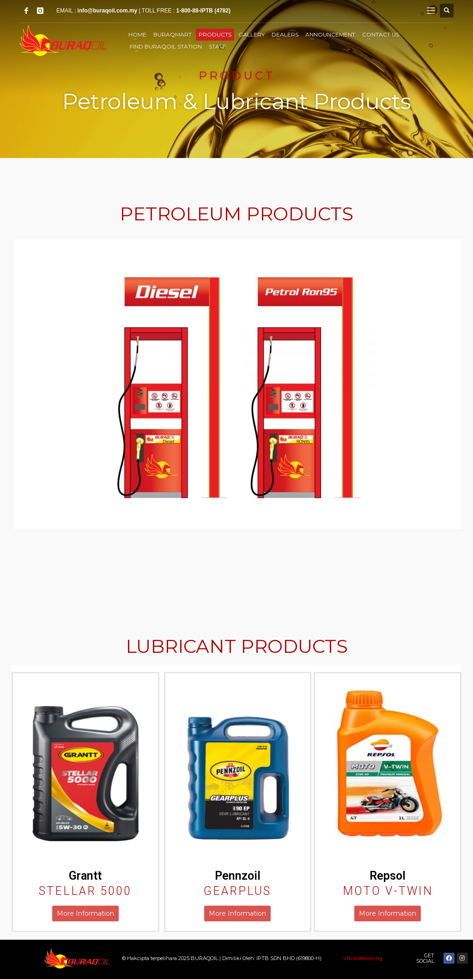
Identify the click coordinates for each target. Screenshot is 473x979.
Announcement (330, 34)
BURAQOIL (205, 958)
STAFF (217, 46)
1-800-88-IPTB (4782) (203, 10)
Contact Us (380, 34)
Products (215, 34)
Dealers (285, 34)
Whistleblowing (362, 958)
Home (137, 34)
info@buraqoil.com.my (108, 10)
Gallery (251, 34)
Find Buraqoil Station (166, 46)
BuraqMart (172, 34)
